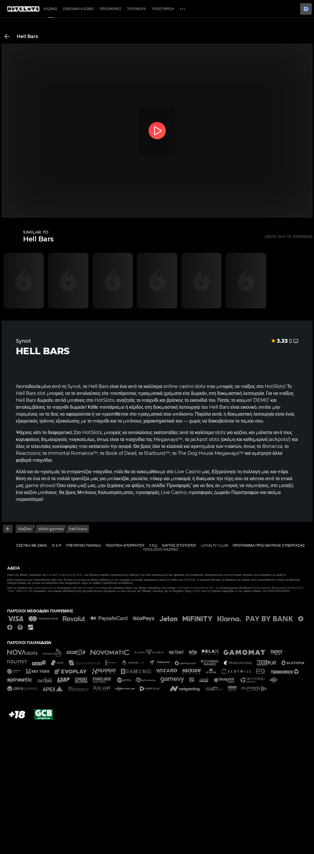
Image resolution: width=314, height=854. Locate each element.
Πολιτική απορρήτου (125, 545)
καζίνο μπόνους (40, 492)
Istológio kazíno (160, 549)
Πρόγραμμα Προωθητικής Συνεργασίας (268, 545)
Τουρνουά (136, 9)
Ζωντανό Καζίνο (78, 9)
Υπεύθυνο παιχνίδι (83, 545)
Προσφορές (111, 9)
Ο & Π (56, 545)
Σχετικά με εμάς (31, 545)
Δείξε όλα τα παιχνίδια (288, 236)
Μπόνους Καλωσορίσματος (105, 492)
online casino (178, 386)
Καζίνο (50, 9)
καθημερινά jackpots (265, 439)
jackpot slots (205, 439)
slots (220, 432)
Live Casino (188, 471)
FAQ (153, 545)
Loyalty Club (214, 545)
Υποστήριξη (163, 9)
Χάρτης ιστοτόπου (179, 545)
